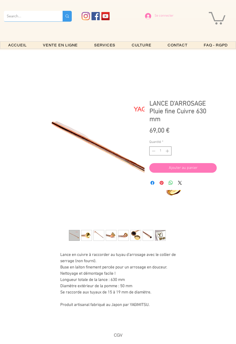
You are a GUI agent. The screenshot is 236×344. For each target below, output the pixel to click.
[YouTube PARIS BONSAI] (105, 16)
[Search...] (29, 16)
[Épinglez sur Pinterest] (161, 183)
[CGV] (118, 335)
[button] (217, 18)
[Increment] (168, 151)
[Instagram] (86, 16)
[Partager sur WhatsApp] (171, 183)
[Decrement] (153, 151)
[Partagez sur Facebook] (152, 183)
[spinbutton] (160, 151)
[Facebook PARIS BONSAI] (96, 16)
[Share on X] (180, 183)
